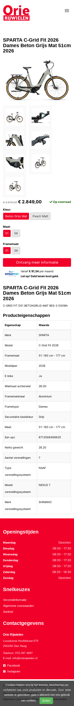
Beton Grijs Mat (16, 216)
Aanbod (8, 611)
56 (16, 233)
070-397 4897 (24, 653)
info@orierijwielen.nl (24, 658)
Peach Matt (40, 216)
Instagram (11, 671)
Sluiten (46, 700)
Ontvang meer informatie (37, 262)
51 (6, 233)
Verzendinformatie (14, 599)
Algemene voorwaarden (18, 605)
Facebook (11, 665)
